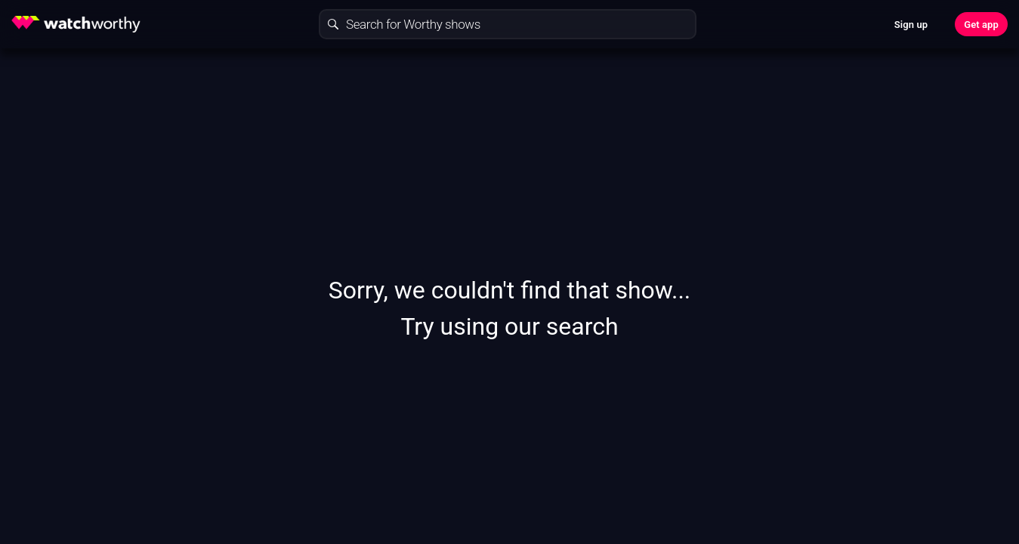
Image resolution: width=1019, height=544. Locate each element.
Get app (981, 24)
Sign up (911, 24)
